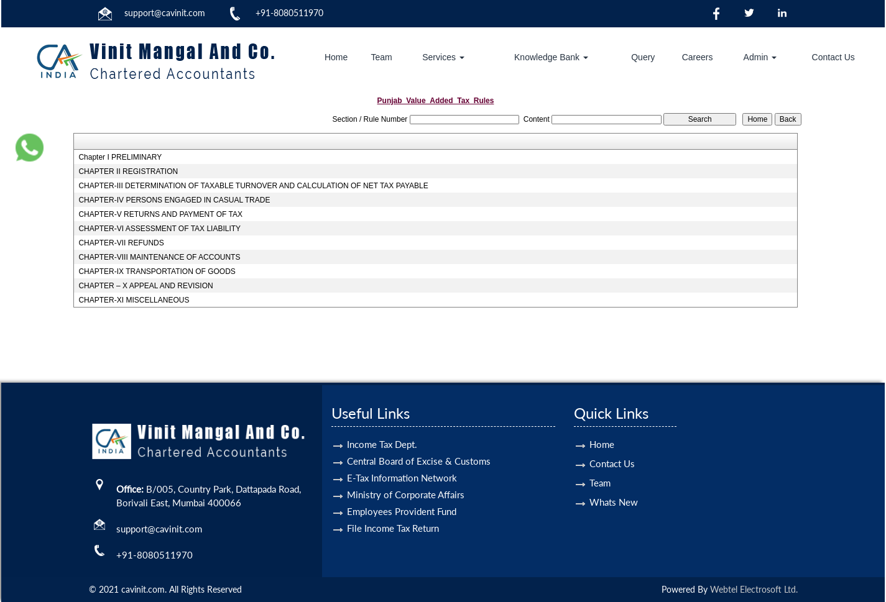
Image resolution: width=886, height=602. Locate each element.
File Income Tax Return (393, 513)
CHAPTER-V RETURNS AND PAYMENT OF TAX (160, 214)
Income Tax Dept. (382, 430)
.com (196, 12)
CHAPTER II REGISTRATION (128, 171)
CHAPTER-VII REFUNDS (121, 243)
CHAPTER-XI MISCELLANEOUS (133, 300)
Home (336, 57)
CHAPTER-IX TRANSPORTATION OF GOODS (156, 271)
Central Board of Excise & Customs (419, 446)
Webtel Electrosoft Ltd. (754, 589)
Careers (697, 57)
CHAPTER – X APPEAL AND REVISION (145, 285)
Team (381, 57)
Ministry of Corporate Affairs (405, 480)
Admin (760, 57)
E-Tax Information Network (402, 463)
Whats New (613, 487)
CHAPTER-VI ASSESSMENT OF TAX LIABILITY (159, 228)
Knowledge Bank (551, 57)
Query (643, 57)
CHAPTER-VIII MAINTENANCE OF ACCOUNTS (159, 257)
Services (443, 57)
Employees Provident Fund (401, 497)
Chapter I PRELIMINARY (120, 157)
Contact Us (833, 57)
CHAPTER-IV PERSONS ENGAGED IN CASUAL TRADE (174, 200)
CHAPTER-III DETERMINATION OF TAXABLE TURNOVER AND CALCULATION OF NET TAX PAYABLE (253, 185)
